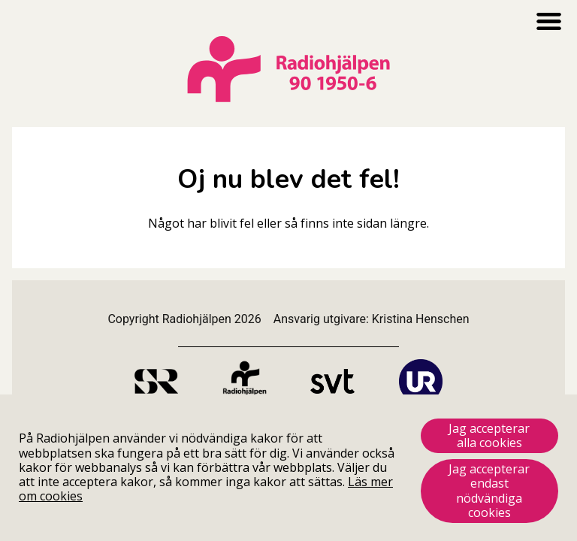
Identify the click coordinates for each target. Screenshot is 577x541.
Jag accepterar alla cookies (489, 435)
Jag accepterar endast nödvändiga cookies (489, 491)
